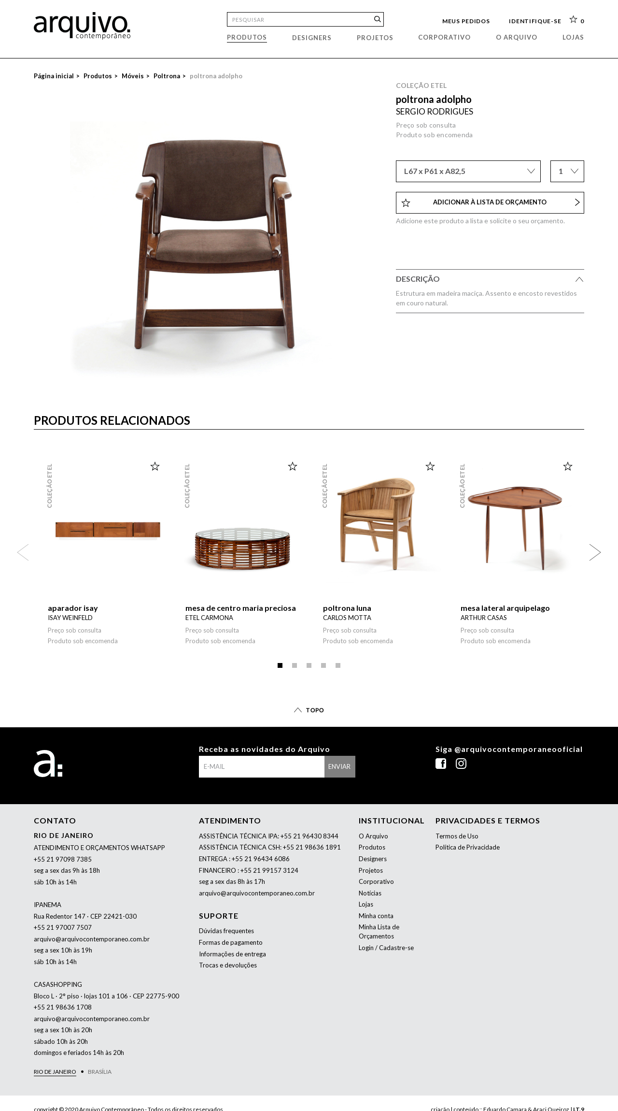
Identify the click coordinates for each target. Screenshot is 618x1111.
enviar (339, 766)
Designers (312, 38)
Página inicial (54, 76)
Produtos (247, 37)
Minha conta (376, 916)
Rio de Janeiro (55, 1071)
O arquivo (516, 37)
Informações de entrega (232, 954)
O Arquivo (373, 836)
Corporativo (444, 37)
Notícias (370, 893)
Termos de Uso (456, 836)
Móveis (133, 76)
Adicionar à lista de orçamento (490, 202)
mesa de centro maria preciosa (240, 607)
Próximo (595, 552)
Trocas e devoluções (228, 965)
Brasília (100, 1071)
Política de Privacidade (467, 847)
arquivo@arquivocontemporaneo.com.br (92, 939)
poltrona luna (347, 607)
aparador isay (73, 607)
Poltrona (167, 76)
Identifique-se (535, 20)
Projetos (375, 38)
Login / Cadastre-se (386, 948)
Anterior (23, 552)
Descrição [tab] (490, 280)
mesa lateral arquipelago (505, 607)
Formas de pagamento (231, 942)
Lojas (573, 37)
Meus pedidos (466, 20)
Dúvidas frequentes (226, 931)
